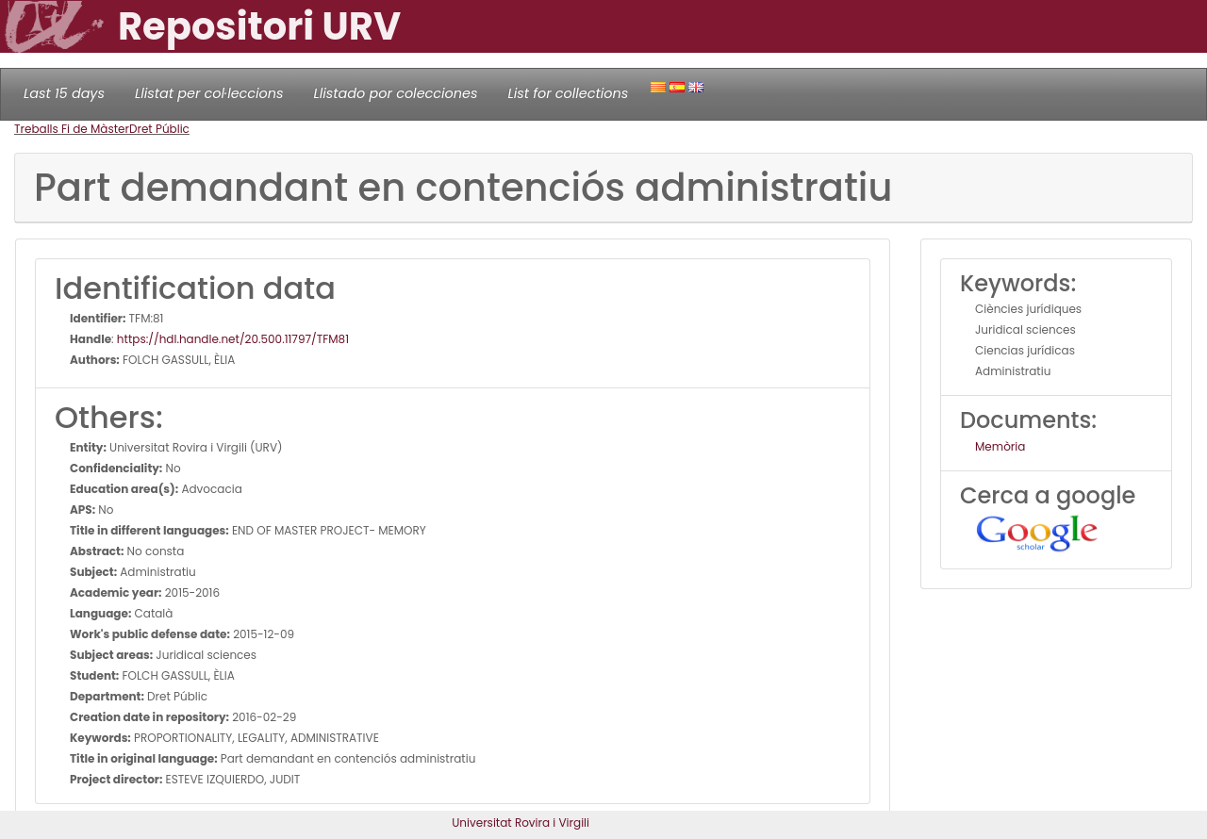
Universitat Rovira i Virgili (520, 822)
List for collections (567, 93)
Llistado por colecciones (396, 93)
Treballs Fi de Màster (71, 129)
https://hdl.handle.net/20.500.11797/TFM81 (233, 339)
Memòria (1000, 446)
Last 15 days (64, 93)
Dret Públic (159, 129)
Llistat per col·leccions (209, 93)
